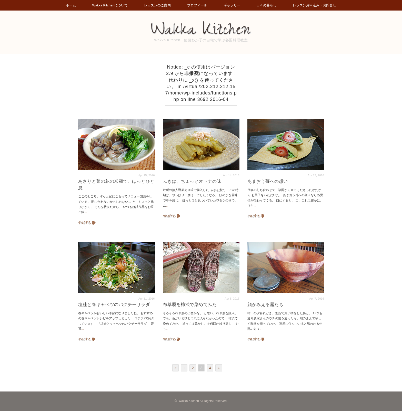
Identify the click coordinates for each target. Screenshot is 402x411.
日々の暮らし (266, 5)
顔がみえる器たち (265, 304)
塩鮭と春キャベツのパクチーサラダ (114, 304)
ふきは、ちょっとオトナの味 (192, 181)
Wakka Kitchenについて (110, 5)
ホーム (71, 5)
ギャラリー (232, 5)
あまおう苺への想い (267, 181)
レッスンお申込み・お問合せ (314, 5)
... (85, 212)
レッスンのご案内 (157, 5)
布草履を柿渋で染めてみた (190, 304)
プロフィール (197, 5)
